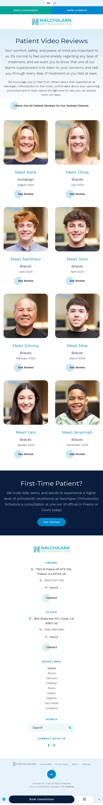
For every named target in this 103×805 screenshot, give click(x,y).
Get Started (51, 523)
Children (51, 685)
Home (51, 670)
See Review (25, 195)
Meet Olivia (77, 172)
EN (48, 3)
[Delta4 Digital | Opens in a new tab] (24, 766)
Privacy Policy (61, 766)
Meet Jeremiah (77, 433)
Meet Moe (77, 346)
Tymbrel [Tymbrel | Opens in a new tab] (69, 788)
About (51, 675)
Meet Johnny (25, 346)
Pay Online (51, 705)
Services (51, 680)
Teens (51, 690)
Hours (54, 589)
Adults (51, 695)
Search (75, 766)
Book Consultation (26, 10)
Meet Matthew (26, 259)
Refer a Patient (77, 10)
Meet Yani (26, 433)
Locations (51, 710)
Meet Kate (25, 172)
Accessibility (46, 766)
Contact (51, 599)
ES (54, 3)
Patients (51, 700)
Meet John (77, 259)
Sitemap (86, 766)
